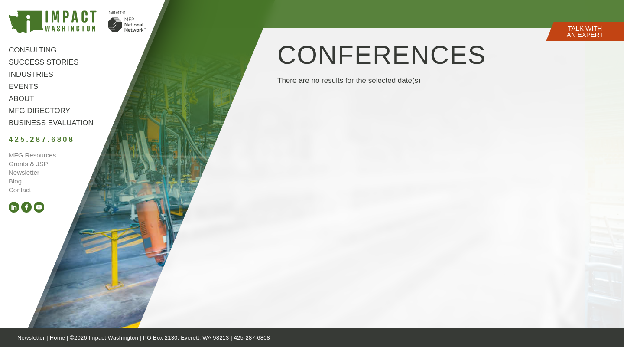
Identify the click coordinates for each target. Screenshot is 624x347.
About (21, 99)
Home (57, 337)
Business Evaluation (51, 123)
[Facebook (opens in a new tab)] (26, 207)
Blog (15, 181)
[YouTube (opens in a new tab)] (39, 207)
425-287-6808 (252, 337)
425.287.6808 (42, 139)
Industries (31, 74)
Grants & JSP (28, 163)
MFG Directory (39, 111)
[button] (585, 31)
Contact (20, 190)
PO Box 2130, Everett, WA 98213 (186, 337)
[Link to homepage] (77, 23)
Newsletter (24, 172)
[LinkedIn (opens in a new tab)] (14, 207)
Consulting (32, 50)
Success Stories (43, 62)
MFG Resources (32, 155)
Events (23, 86)
